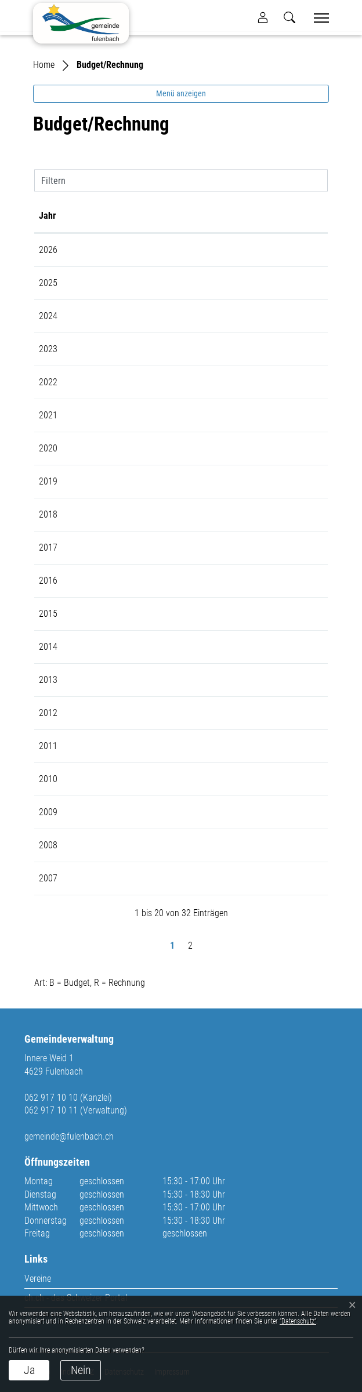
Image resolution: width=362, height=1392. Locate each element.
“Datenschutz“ (298, 1321)
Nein (81, 1370)
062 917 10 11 (51, 1110)
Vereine (37, 1278)
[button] (289, 17)
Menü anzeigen (181, 93)
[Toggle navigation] (317, 18)
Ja (29, 1370)
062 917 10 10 (51, 1097)
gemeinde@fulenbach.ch (69, 1136)
